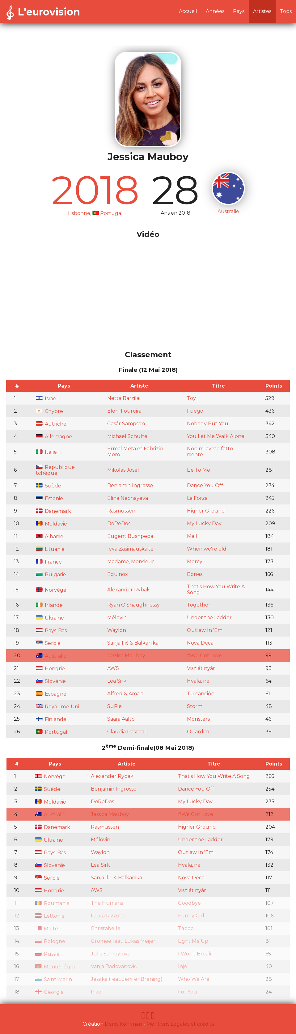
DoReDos (118, 523)
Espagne (51, 694)
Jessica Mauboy (126, 656)
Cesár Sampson (126, 424)
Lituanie (50, 549)
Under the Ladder (209, 617)
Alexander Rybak (128, 590)
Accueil (188, 11)
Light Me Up (193, 941)
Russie (47, 954)
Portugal (51, 732)
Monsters (198, 719)
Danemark (53, 511)
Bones (194, 574)
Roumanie (52, 903)
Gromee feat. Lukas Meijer (123, 941)
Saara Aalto (121, 719)
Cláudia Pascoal (126, 732)
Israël (47, 398)
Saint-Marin (53, 979)
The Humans (107, 903)
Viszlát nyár (201, 668)
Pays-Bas (51, 630)
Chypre (49, 411)
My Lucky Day (204, 523)
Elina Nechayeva (127, 498)
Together (198, 605)
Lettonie (50, 916)
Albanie (49, 536)
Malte (46, 929)
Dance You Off (205, 485)
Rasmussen (121, 511)
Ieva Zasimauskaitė (130, 549)
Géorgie (49, 992)
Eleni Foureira (124, 411)
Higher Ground (206, 511)
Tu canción (200, 694)
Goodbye (189, 903)
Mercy (194, 561)
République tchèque (55, 470)
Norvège (51, 590)
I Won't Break (195, 954)
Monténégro (55, 967)
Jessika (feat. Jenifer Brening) (127, 979)
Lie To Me (198, 470)
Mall (192, 536)
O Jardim (198, 732)
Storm (194, 706)
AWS (113, 668)
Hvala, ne (198, 681)
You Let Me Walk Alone (215, 436)
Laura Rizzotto (109, 916)
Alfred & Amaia (125, 694)
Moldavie (51, 524)
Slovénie (51, 681)
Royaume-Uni (57, 707)
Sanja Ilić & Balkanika (133, 643)
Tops (286, 11)
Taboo (186, 928)
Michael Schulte (127, 436)
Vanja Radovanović (114, 966)
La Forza (197, 498)
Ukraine (50, 618)
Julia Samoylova (110, 954)
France (49, 562)
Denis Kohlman (123, 1024)
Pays (238, 11)
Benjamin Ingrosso (130, 485)
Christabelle (106, 928)
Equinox (117, 574)
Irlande (49, 605)
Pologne (50, 941)
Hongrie (50, 668)
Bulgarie (51, 574)
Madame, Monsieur (130, 561)
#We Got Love (204, 656)
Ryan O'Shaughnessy (133, 605)
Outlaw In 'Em (204, 630)
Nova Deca (200, 643)
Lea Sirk (116, 681)
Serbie (48, 643)
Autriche (51, 424)
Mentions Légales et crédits (180, 1024)
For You (187, 992)
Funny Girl (191, 916)
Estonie (49, 498)
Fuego (195, 411)
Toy (191, 398)
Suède (48, 486)
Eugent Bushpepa (130, 536)
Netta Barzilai (123, 398)
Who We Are (193, 979)
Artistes (262, 11)
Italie (46, 452)
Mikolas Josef (123, 470)
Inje (182, 966)
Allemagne (54, 437)
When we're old (206, 549)
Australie (51, 656)
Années (215, 11)
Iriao (96, 992)
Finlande (51, 719)
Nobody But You (207, 424)
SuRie (114, 706)
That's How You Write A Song (214, 776)
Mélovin (117, 617)
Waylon (116, 630)
